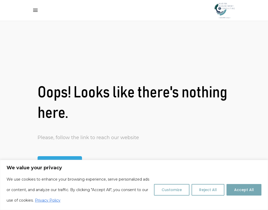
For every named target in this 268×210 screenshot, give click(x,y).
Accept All (244, 189)
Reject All (208, 189)
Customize (172, 189)
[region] (134, 185)
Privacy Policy (47, 200)
